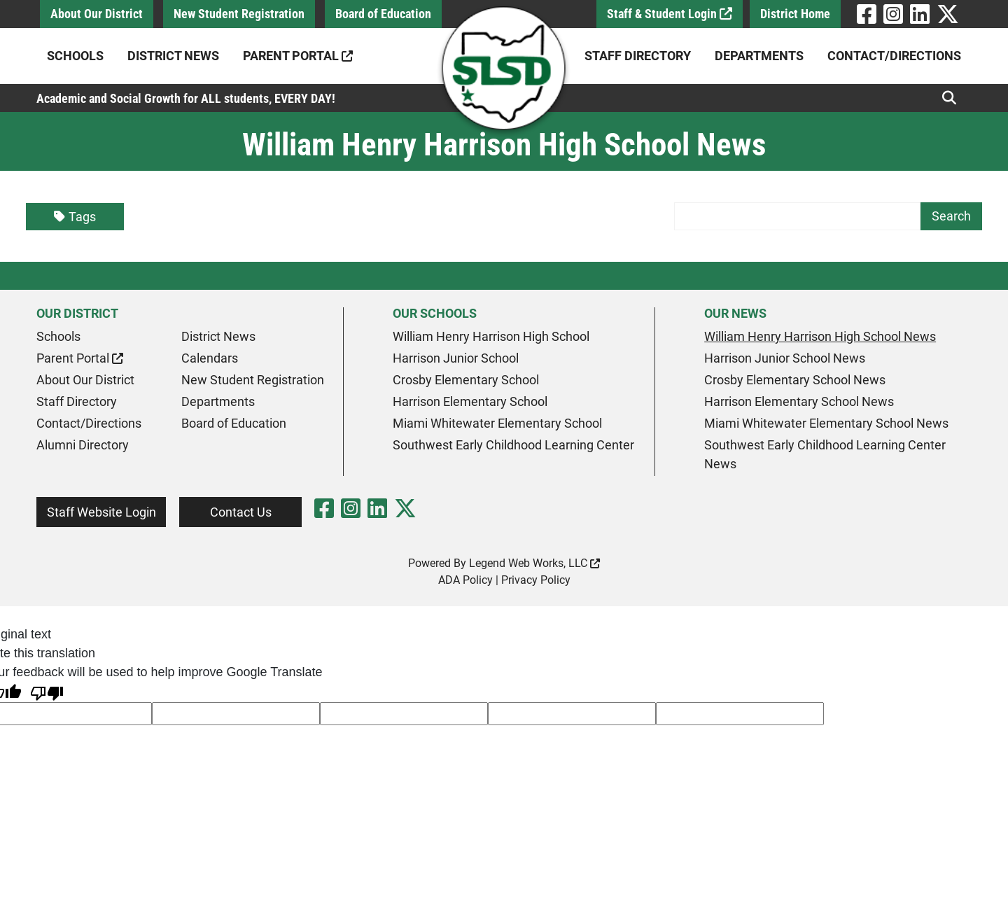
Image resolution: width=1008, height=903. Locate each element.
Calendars (209, 358)
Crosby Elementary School (466, 379)
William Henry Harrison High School (491, 336)
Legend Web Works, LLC (534, 563)
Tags (75, 216)
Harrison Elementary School (470, 401)
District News (173, 55)
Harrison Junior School (456, 358)
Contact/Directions (894, 55)
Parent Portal (298, 55)
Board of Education (383, 13)
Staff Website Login (101, 512)
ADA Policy (465, 580)
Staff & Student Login (669, 13)
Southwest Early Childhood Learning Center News (825, 454)
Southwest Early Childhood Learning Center (513, 445)
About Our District (96, 13)
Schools (75, 55)
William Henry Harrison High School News (820, 336)
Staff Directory (637, 55)
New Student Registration (239, 13)
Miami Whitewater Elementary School (497, 423)
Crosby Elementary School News (795, 379)
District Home (795, 13)
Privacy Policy (535, 580)
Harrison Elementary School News (799, 401)
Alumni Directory (82, 445)
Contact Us (241, 512)
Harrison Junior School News (784, 358)
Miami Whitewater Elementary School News (826, 423)
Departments (759, 55)
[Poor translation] (47, 692)
